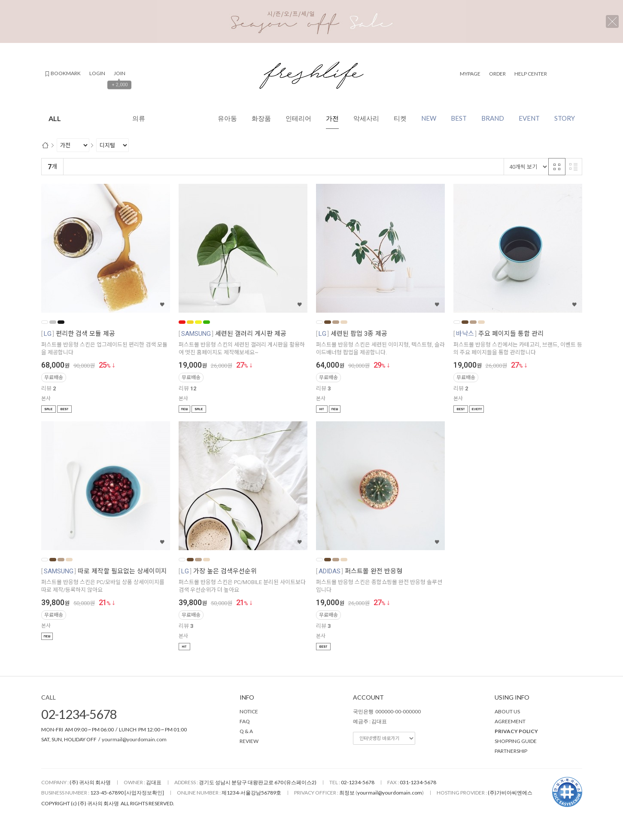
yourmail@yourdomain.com (134, 739)
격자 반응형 (556, 166)
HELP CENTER (530, 73)
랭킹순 (75, 167)
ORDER (497, 73)
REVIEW (249, 741)
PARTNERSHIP (511, 751)
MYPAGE (470, 73)
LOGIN (97, 73)
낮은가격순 (140, 167)
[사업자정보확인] (144, 792)
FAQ (245, 721)
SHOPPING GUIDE (516, 741)
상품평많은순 (212, 167)
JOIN (119, 73)
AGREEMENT (510, 721)
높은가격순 (174, 167)
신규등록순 (105, 167)
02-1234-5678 (79, 714)
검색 (562, 73)
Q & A (246, 731)
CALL (48, 697)
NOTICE (249, 711)
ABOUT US (507, 711)
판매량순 (246, 167)
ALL (112, 118)
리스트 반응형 (573, 166)
